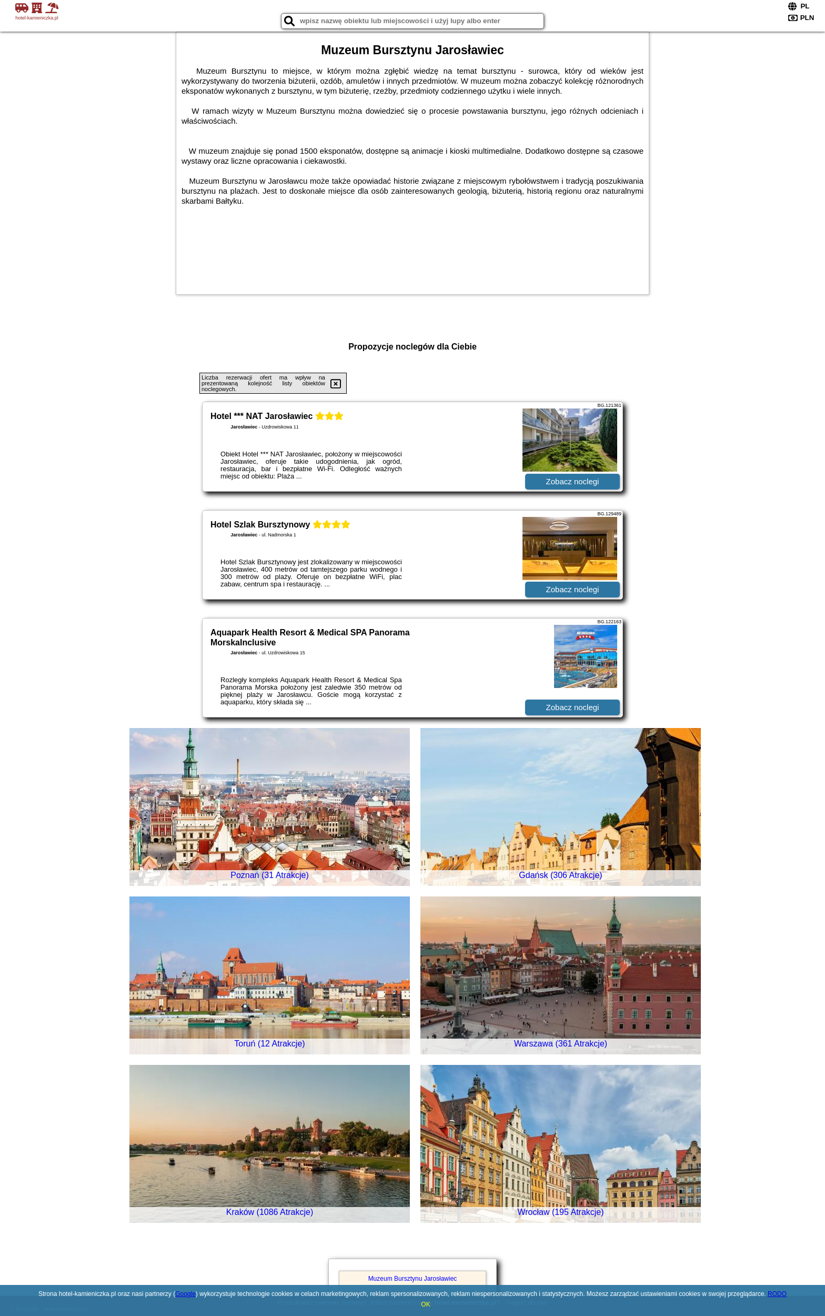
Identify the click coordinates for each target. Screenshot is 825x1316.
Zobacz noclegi (572, 481)
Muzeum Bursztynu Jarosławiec (412, 1278)
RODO (777, 1294)
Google (185, 1294)
